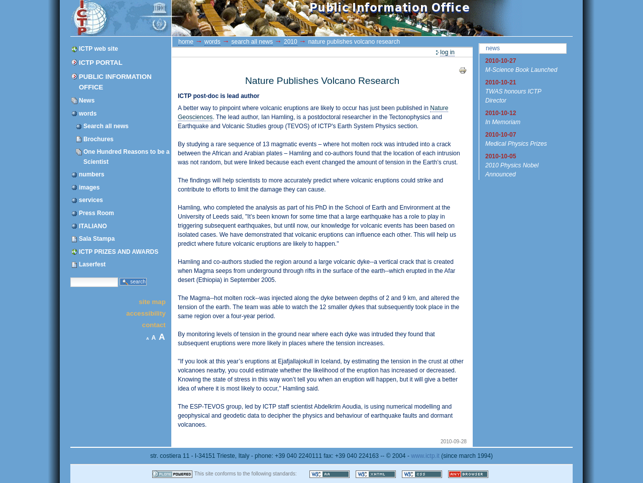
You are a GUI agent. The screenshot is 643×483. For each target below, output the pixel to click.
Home (185, 41)
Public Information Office (115, 82)
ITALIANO (93, 226)
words (87, 113)
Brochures (98, 139)
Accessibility (145, 313)
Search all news (106, 126)
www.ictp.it (425, 455)
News (86, 100)
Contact (154, 325)
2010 (290, 41)
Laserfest (92, 264)
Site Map (152, 301)
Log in (447, 52)
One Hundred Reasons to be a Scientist (126, 156)
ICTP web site (98, 48)
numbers (91, 174)
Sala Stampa (97, 238)
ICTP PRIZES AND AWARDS (118, 251)
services (91, 200)
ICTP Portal (260, 18)
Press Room (96, 213)
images (89, 187)
